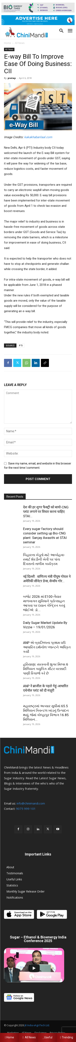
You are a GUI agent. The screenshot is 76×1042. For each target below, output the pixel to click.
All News (19, 43)
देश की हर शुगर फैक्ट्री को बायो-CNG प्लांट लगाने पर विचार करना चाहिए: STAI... (46, 511)
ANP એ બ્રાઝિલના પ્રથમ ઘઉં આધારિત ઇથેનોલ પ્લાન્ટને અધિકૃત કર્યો (47, 647)
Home (7, 43)
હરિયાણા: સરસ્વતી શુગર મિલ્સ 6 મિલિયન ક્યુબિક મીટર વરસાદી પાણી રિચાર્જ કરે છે (45, 668)
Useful (48, 1037)
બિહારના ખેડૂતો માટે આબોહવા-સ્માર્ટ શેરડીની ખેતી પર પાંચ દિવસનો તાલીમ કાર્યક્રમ (44, 559)
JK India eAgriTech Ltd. (37, 1025)
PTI (21, 345)
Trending (66, 1037)
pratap (12, 78)
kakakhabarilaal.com (38, 137)
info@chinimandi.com (31, 803)
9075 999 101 (26, 809)
